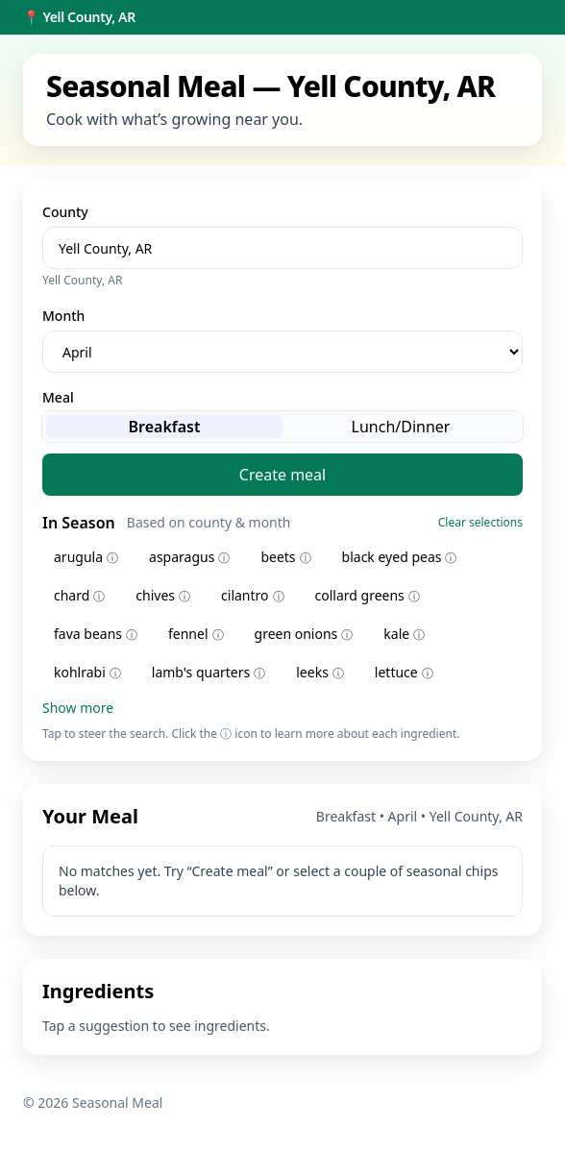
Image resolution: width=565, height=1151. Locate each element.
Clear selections (480, 522)
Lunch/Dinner (401, 426)
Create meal (282, 474)
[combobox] (282, 248)
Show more (77, 707)
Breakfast (165, 426)
